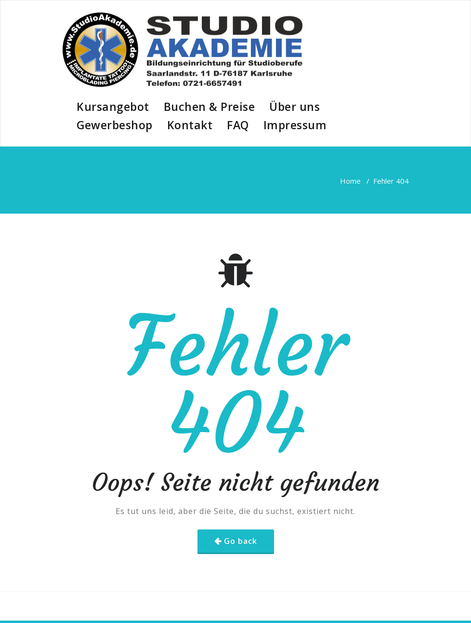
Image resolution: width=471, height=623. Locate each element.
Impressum (295, 125)
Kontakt (190, 125)
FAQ (238, 125)
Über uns (294, 106)
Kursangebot (113, 106)
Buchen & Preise (209, 106)
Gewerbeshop (115, 125)
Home (350, 181)
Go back (240, 541)
